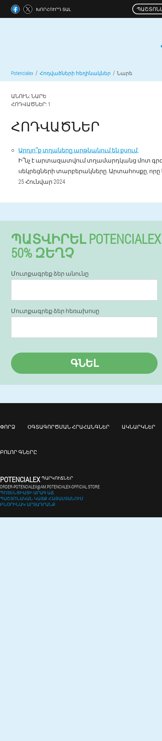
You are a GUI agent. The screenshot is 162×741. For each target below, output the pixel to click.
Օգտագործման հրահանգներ (68, 426)
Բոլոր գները (18, 451)
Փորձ (7, 426)
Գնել (84, 363)
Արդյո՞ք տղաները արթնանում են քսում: (78, 150)
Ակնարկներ (138, 426)
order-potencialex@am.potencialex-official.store (50, 486)
